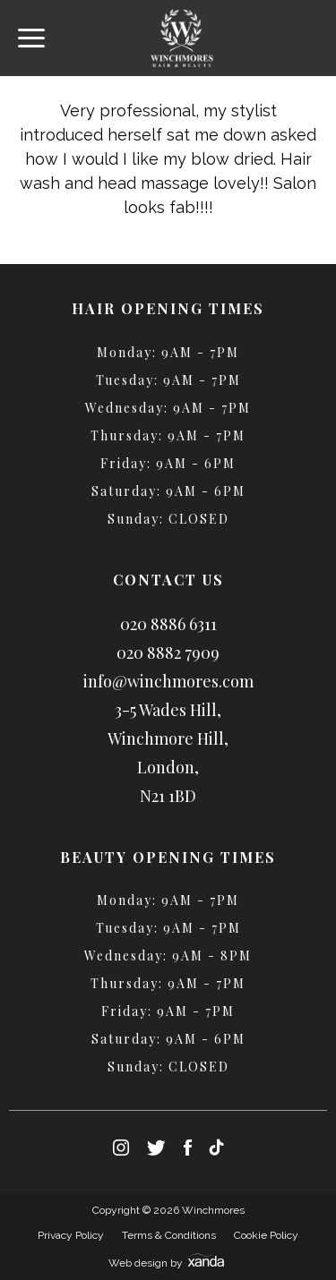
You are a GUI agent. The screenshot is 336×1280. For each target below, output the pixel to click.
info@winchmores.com (168, 681)
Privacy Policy (71, 1235)
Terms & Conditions (169, 1235)
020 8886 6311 (168, 624)
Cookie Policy (266, 1235)
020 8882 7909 (168, 652)
